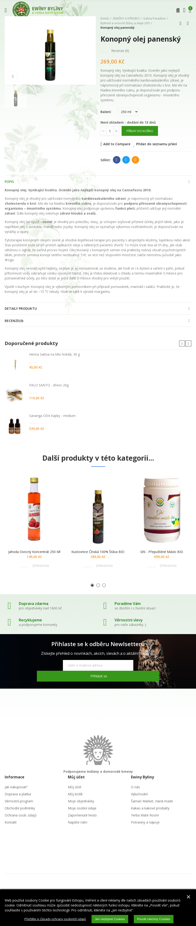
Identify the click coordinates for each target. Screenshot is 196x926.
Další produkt (187, 23)
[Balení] (127, 112)
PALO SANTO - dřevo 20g (49, 385)
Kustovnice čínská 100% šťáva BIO (97, 551)
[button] (182, 343)
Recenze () (120, 50)
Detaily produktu (21, 308)
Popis (9, 181)
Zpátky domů (182, 23)
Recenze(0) (14, 320)
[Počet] (109, 131)
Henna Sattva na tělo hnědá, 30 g (54, 354)
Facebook (116, 160)
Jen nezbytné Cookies (111, 919)
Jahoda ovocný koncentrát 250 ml (34, 551)
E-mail (135, 160)
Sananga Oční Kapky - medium (52, 415)
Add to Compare (116, 144)
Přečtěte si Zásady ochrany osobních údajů (53, 918)
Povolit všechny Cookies (157, 919)
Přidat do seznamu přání (156, 144)
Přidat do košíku (140, 131)
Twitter (126, 160)
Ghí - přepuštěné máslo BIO (161, 551)
